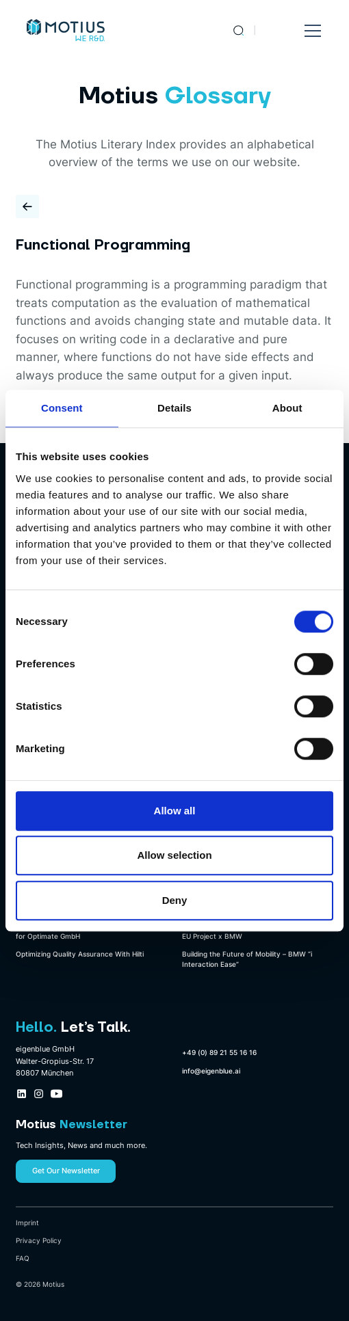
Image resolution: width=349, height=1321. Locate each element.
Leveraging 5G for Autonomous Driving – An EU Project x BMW (254, 931)
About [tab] (287, 408)
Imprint (27, 1222)
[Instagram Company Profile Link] (38, 1093)
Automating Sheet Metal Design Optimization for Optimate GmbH (90, 931)
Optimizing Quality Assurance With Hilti (80, 954)
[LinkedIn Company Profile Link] (21, 1093)
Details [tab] (174, 408)
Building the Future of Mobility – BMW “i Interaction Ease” (247, 959)
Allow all (175, 810)
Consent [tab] (62, 408)
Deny (175, 900)
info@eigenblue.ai (211, 1071)
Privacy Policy (39, 1240)
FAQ (22, 1258)
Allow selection (174, 855)
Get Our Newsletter (66, 1170)
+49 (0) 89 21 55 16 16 (219, 1052)
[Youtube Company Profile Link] (56, 1093)
